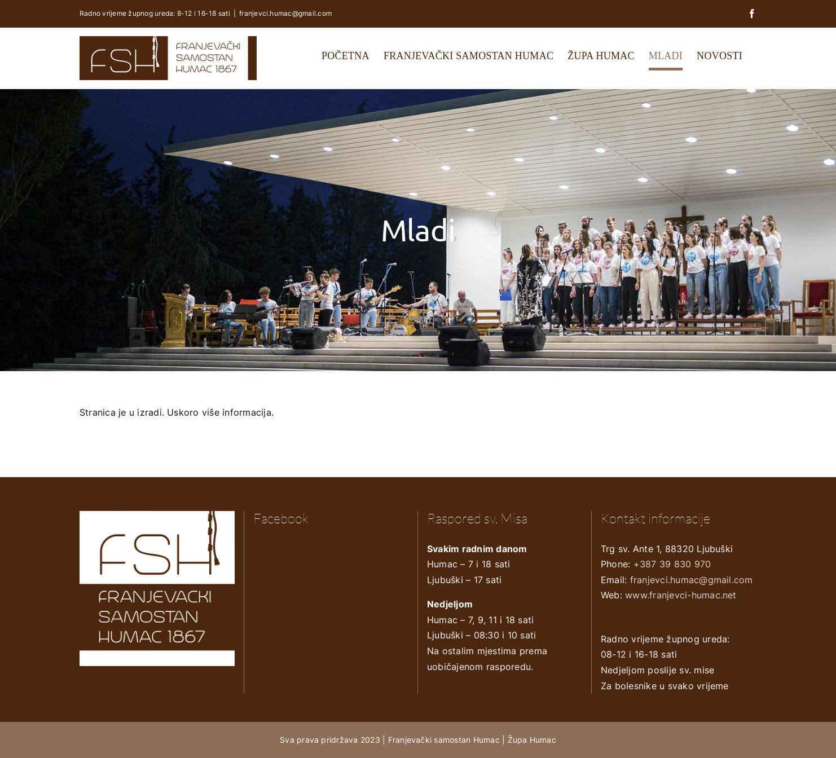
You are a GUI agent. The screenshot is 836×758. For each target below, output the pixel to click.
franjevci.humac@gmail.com (285, 13)
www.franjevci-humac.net (681, 595)
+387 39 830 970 (672, 564)
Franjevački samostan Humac (444, 739)
